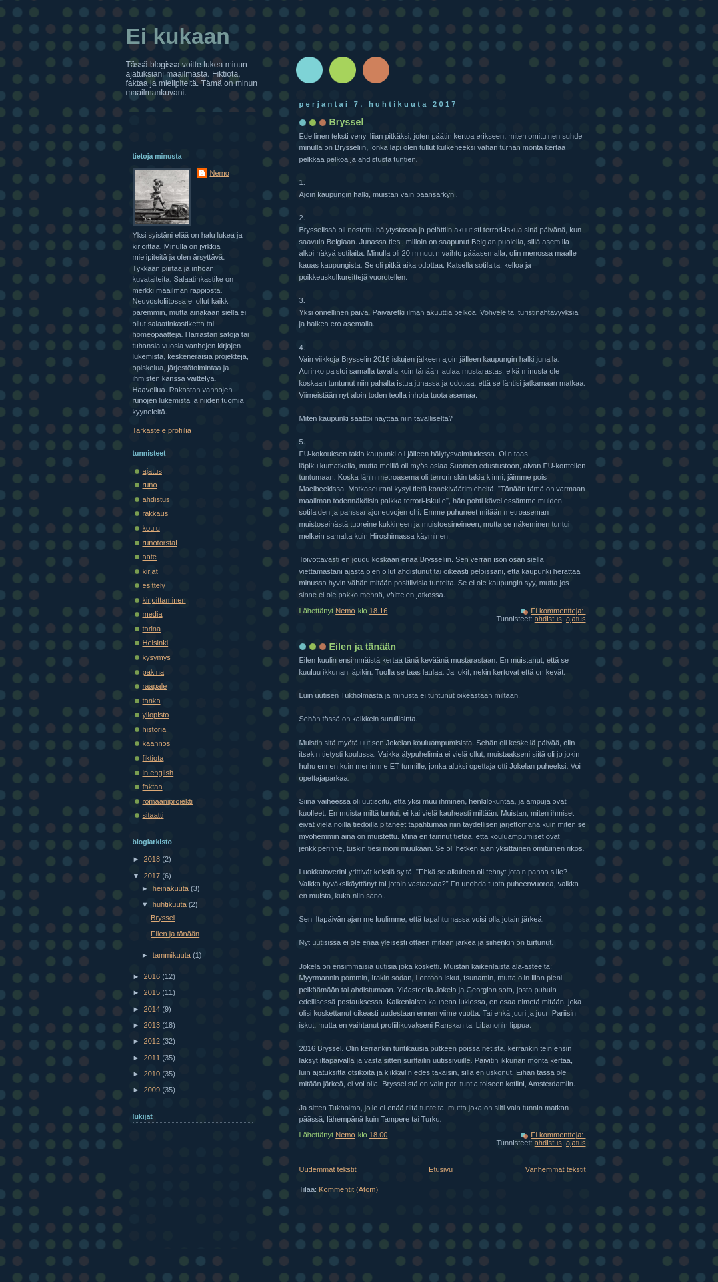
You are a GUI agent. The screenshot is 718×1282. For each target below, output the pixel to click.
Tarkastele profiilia (162, 430)
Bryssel (346, 122)
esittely (154, 585)
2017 (153, 876)
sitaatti (153, 815)
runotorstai (160, 543)
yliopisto (156, 715)
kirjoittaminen (164, 600)
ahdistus (548, 619)
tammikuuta (173, 955)
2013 (153, 1025)
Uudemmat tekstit (328, 1169)
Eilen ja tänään (363, 646)
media (153, 614)
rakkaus (156, 513)
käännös (157, 743)
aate (150, 557)
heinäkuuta (172, 888)
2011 (153, 1058)
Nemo (219, 173)
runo (150, 485)
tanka (152, 701)
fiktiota (153, 758)
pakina (154, 672)
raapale (155, 686)
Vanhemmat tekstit (555, 1169)
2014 (153, 1009)
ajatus (575, 619)
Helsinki (156, 643)
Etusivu (441, 1169)
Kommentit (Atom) (348, 1189)
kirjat (150, 571)
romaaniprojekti (168, 801)
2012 (153, 1041)
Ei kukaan (178, 36)
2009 (153, 1090)
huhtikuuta (171, 904)
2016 (153, 976)
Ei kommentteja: (558, 611)
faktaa (153, 787)
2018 (153, 859)
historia (155, 729)
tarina (152, 629)
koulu (151, 528)
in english (158, 773)
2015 (153, 992)
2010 (153, 1074)
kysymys (157, 657)
